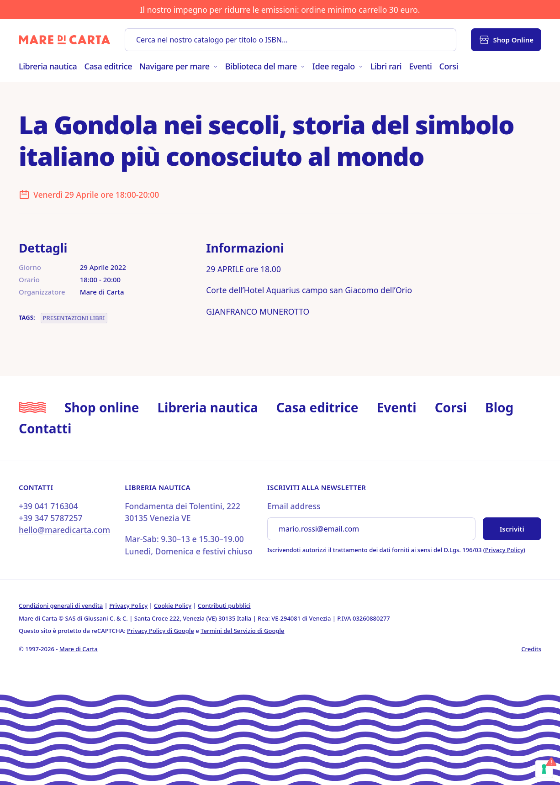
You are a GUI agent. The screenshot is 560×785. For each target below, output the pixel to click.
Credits (531, 649)
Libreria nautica (48, 66)
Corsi (448, 66)
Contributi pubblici (224, 605)
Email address (293, 506)
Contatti (45, 428)
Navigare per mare (178, 66)
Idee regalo (337, 66)
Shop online (101, 407)
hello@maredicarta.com (64, 529)
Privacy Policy (504, 550)
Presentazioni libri (74, 318)
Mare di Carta (78, 649)
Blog (499, 407)
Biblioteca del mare (265, 66)
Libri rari (386, 66)
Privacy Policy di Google (160, 631)
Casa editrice (108, 66)
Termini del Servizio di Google (242, 631)
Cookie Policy (172, 605)
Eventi (420, 66)
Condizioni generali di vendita (61, 605)
